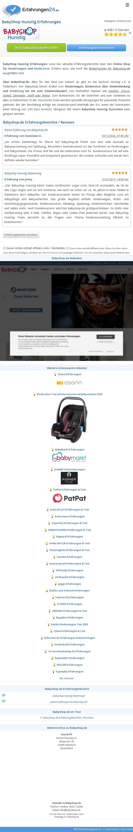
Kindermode (124, 21)
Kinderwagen (17, 68)
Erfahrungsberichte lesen (96, 47)
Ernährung (17, 91)
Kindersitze (42, 68)
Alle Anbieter (66, 678)
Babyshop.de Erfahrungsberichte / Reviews (68, 717)
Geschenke (45, 100)
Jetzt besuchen (36, 47)
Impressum (127, 829)
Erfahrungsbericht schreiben (21, 234)
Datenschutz (111, 829)
